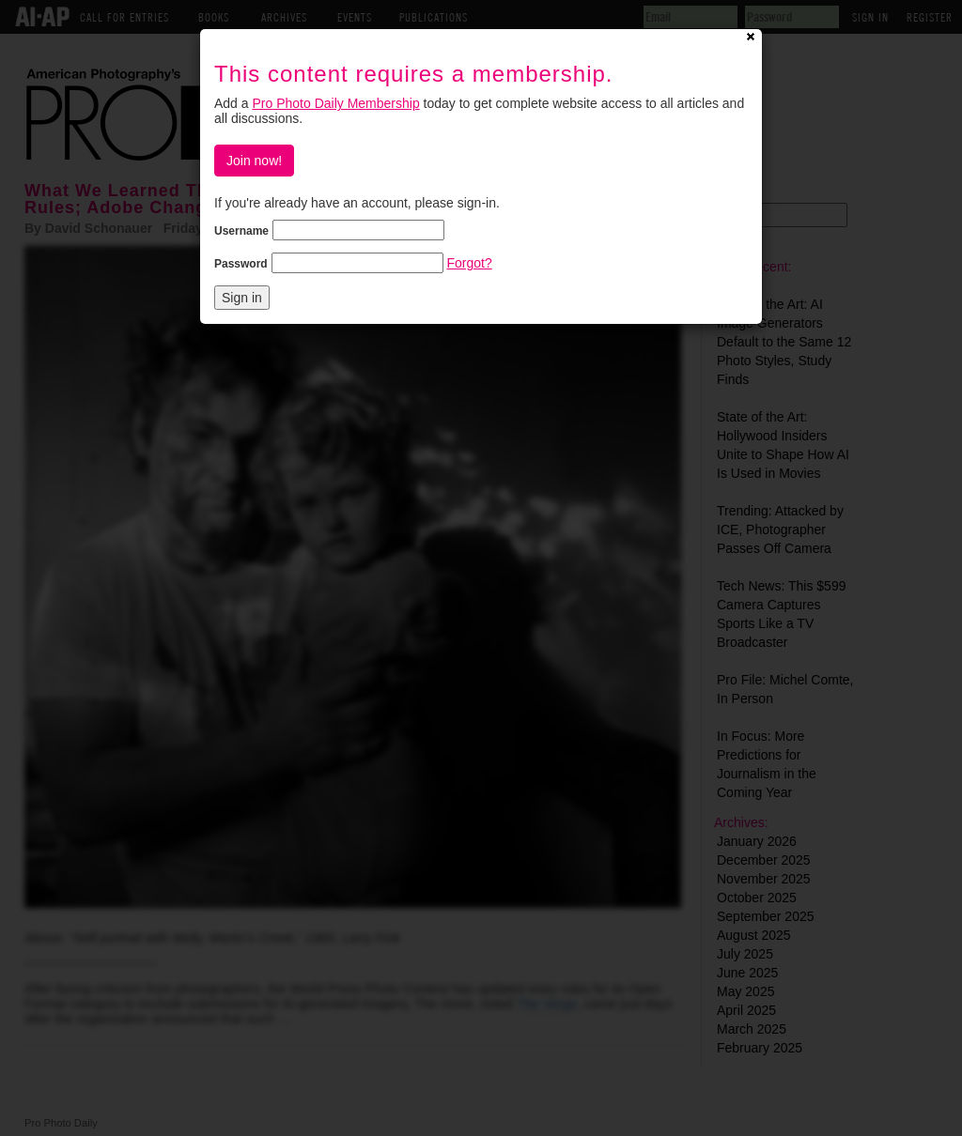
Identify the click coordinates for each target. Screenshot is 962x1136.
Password (241, 263)
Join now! (254, 160)
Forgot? (468, 262)
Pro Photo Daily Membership (335, 103)
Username (241, 231)
